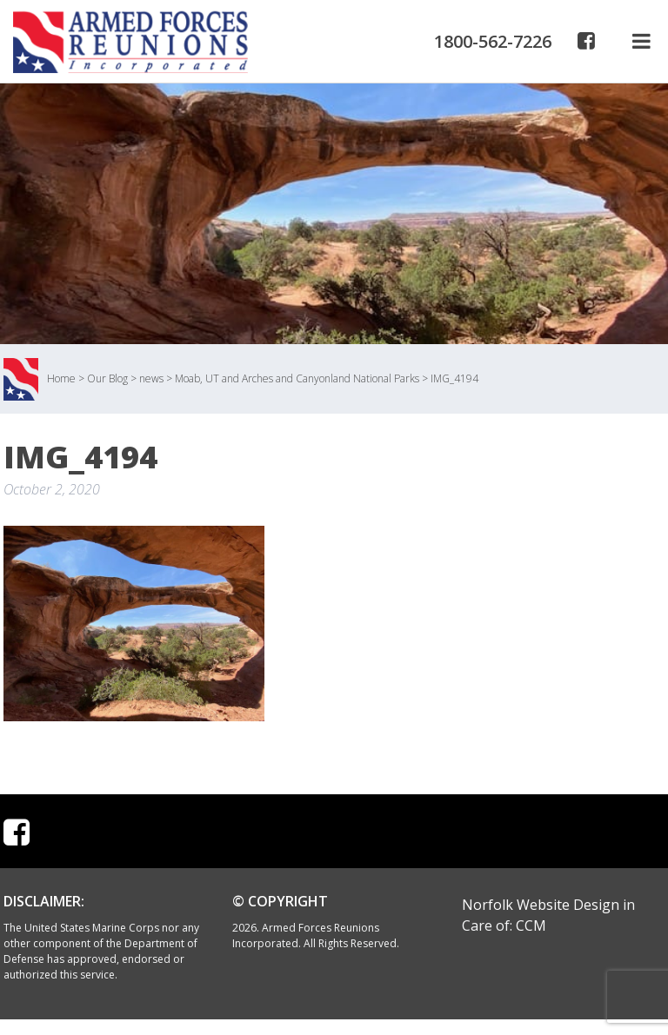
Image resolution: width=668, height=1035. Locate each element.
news (151, 378)
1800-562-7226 (492, 41)
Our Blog (107, 378)
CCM (531, 925)
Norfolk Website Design (540, 904)
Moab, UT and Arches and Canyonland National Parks (297, 378)
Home (61, 378)
